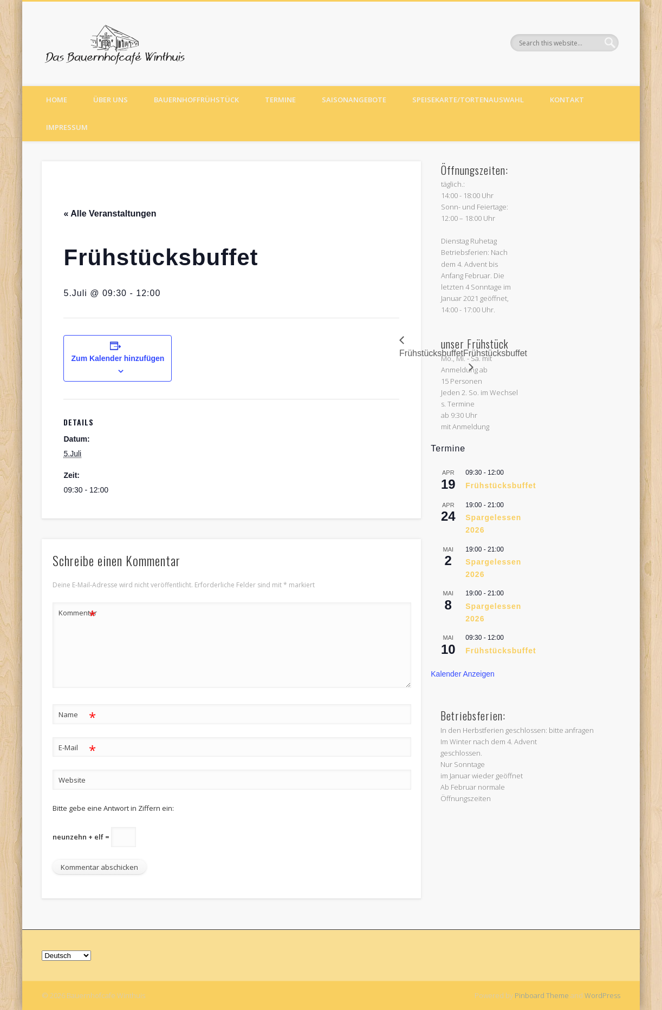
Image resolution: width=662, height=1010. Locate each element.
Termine (280, 99)
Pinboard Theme (542, 995)
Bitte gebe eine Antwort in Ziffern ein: (113, 808)
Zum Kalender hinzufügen (118, 358)
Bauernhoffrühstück (196, 99)
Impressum (67, 127)
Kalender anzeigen (463, 674)
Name (77, 714)
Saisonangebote (354, 99)
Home (56, 99)
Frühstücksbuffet (500, 485)
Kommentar (77, 613)
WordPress (602, 995)
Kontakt (567, 99)
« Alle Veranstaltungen (109, 213)
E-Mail (77, 747)
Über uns (110, 99)
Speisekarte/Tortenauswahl (468, 99)
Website (72, 780)
